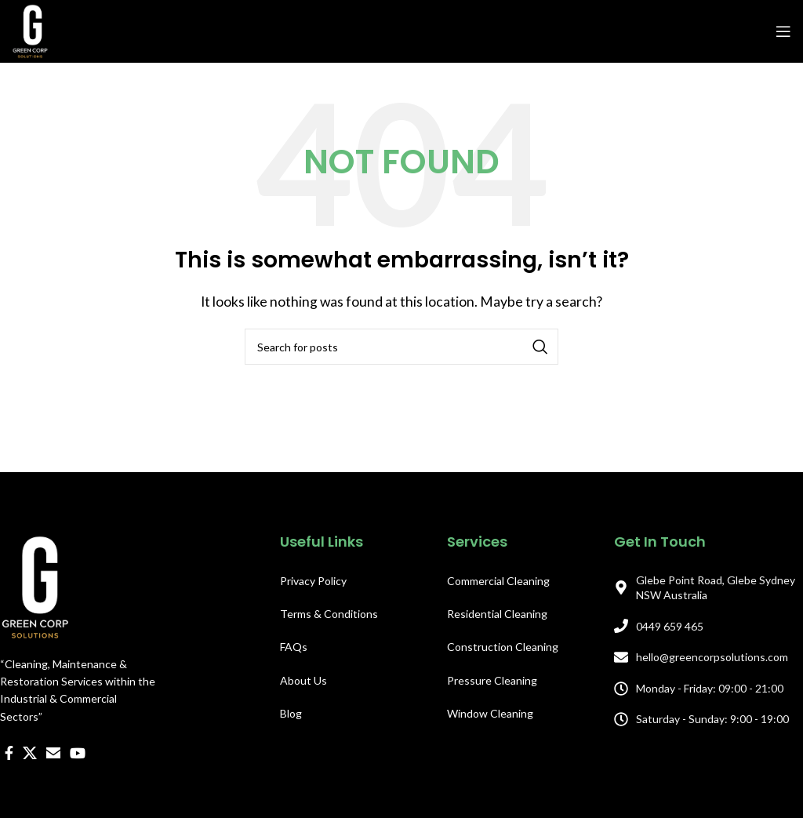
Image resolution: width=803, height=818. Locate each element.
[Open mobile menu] (783, 31)
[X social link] (30, 753)
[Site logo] (30, 29)
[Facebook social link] (9, 753)
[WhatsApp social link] (98, 792)
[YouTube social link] (77, 753)
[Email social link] (53, 753)
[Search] (401, 347)
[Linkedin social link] (76, 792)
